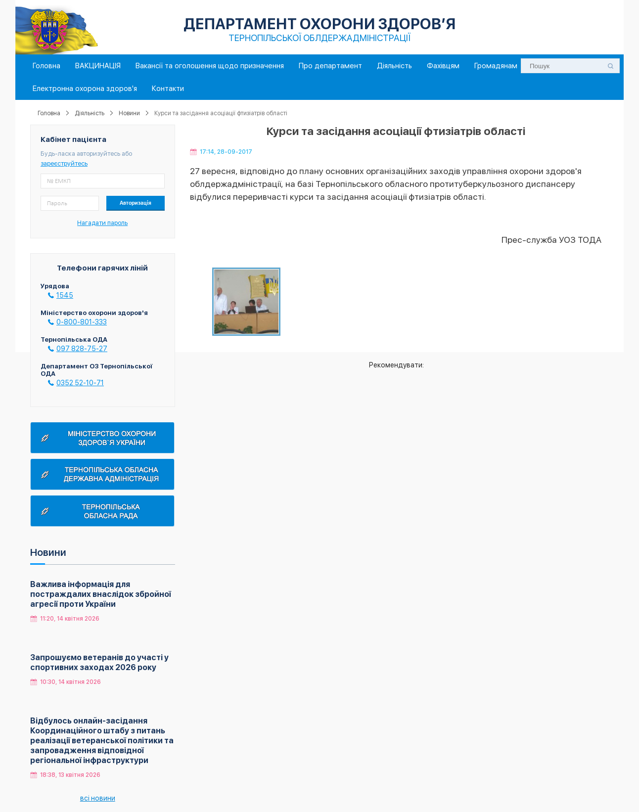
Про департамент (330, 65)
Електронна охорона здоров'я (85, 88)
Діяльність (394, 65)
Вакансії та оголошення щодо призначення (210, 65)
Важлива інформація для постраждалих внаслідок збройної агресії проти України (100, 594)
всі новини (97, 798)
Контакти (168, 88)
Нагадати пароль (102, 222)
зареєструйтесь (64, 163)
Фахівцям (443, 65)
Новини (129, 113)
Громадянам (495, 65)
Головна (46, 65)
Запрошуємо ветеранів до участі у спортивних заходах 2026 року (99, 662)
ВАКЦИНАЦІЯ (98, 65)
